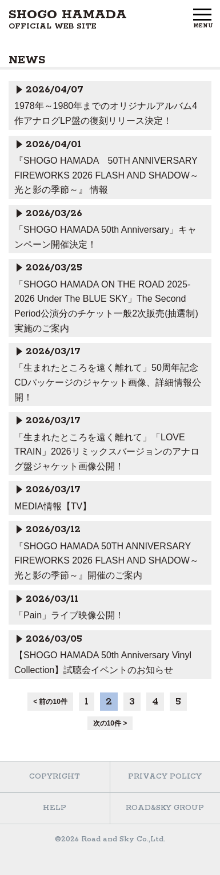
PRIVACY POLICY (165, 776)
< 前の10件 (50, 702)
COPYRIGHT (54, 776)
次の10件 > (110, 723)
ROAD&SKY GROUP (165, 808)
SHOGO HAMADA (68, 19)
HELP (54, 808)
